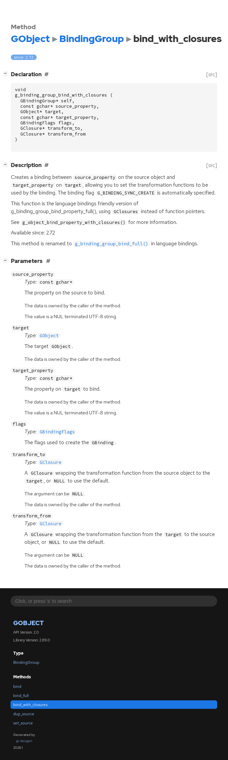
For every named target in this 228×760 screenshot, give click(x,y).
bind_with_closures (30, 704)
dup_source (23, 714)
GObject (28, 623)
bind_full (21, 695)
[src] (211, 74)
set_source (23, 723)
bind (17, 686)
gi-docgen (24, 741)
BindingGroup (26, 662)
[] (7, 74)
